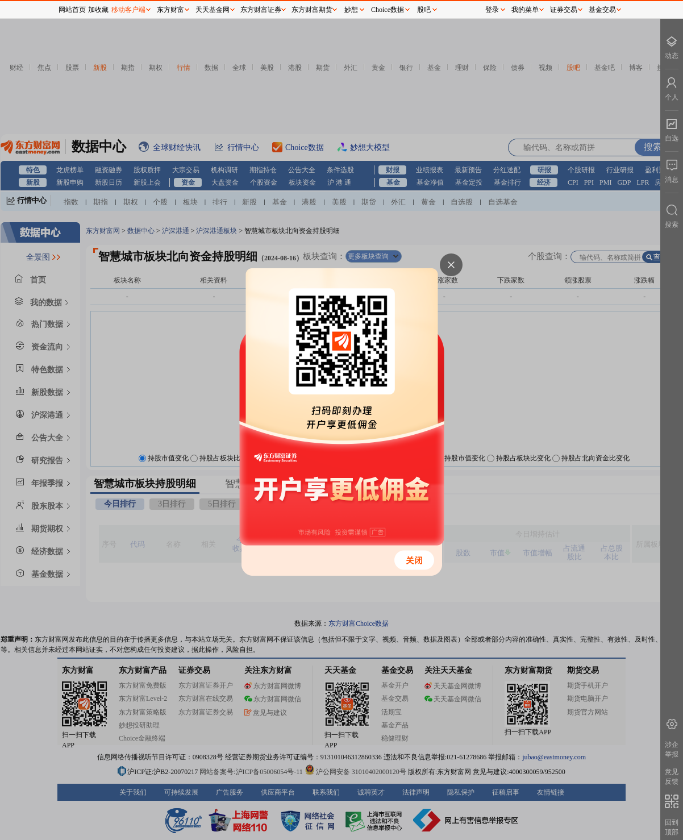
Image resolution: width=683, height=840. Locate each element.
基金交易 (602, 10)
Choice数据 (387, 10)
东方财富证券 (260, 10)
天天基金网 (212, 10)
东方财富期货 (311, 10)
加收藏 (98, 10)
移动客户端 (128, 10)
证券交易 (563, 10)
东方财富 (170, 10)
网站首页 (72, 10)
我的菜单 (525, 10)
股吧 (424, 10)
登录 (492, 10)
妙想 (351, 10)
